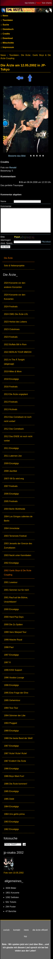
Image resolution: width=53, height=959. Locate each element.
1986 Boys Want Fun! (14, 776)
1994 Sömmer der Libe (14, 715)
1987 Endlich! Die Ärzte (15, 761)
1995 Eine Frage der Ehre (16, 693)
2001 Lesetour (10, 582)
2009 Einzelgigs (11, 463)
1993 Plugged (10, 723)
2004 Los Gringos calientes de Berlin (18, 518)
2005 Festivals (11, 501)
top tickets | (30, 3)
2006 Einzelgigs (11, 494)
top (25, 936)
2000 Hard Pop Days (14, 617)
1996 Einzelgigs (11, 685)
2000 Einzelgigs (11, 609)
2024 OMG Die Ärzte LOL (16, 314)
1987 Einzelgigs (11, 746)
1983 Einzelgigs (11, 822)
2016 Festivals (11, 387)
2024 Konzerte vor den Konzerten (14, 297)
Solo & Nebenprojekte (14, 265)
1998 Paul (8, 647)
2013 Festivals (11, 402)
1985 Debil (9, 799)
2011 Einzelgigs (11, 448)
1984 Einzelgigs (11, 806)
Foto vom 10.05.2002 (14, 873)
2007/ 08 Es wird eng (14, 478)
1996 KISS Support (13, 670)
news (26, 930)
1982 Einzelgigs (11, 829)
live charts (47, 3)
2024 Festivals (11, 306)
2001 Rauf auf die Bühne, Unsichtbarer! (16, 599)
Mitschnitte (8, 43)
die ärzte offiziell (39, 930)
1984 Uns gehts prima (14, 814)
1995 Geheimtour (12, 700)
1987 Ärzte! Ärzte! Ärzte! (15, 753)
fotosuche (10, 838)
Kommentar (6, 206)
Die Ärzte (8, 258)
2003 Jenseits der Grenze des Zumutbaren (18, 545)
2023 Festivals (11, 337)
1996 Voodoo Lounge (14, 677)
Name (3, 201)
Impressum (8, 47)
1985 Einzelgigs (11, 791)
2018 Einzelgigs (11, 379)
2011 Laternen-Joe (13, 456)
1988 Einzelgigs (11, 731)
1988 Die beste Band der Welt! (18, 738)
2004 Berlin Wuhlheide (14, 509)
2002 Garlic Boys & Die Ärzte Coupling (17, 572)
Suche (5, 25)
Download (7, 38)
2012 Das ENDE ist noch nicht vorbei (18, 438)
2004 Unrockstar (11, 528)
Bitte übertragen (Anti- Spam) (6, 240)
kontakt (16, 930)
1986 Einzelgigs (11, 768)
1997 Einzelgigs (11, 655)
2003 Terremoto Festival (15, 536)
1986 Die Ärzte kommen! (15, 784)
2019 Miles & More (12, 371)
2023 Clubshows (12, 329)
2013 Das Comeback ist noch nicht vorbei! (18, 419)
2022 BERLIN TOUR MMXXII (17, 352)
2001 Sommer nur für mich (16, 590)
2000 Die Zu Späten (13, 624)
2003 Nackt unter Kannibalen (17, 555)
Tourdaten (7, 20)
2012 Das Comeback (14, 429)
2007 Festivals (11, 486)
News (5, 16)
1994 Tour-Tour (11, 708)
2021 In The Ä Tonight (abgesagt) (14, 362)
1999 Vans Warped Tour (15, 632)
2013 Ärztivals (10, 409)
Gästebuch (8, 29)
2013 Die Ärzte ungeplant (16, 394)
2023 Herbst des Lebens (15, 322)
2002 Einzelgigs (11, 563)
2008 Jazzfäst (10, 471)
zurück (6, 930)
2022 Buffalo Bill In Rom (15, 344)
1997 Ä (7, 662)
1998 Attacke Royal (13, 640)
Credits (6, 34)
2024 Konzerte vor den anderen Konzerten (14, 285)
